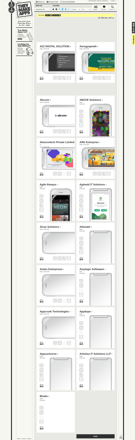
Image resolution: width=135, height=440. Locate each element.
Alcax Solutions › (50, 226)
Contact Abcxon (69, 131)
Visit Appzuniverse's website (41, 370)
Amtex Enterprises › (52, 269)
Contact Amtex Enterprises (69, 300)
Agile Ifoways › (49, 184)
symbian (68, 9)
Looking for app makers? (25, 49)
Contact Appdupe (81, 337)
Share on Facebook (133, 25)
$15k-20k (55, 15)
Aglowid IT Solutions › (93, 184)
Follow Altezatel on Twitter (81, 248)
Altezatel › (86, 226)
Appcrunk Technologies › (55, 311)
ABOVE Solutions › (91, 99)
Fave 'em (55, 78)
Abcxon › (45, 99)
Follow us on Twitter (40, 2)
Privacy (23, 439)
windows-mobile (65, 9)
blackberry (59, 9)
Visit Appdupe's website (81, 328)
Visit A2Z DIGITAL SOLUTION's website (59, 78)
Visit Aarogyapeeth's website (99, 78)
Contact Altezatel (81, 252)
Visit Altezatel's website (81, 243)
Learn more (27, 25)
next (95, 436)
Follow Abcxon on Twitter (64, 131)
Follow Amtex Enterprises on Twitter (64, 300)
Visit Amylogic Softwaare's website (81, 285)
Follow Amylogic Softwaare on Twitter (81, 290)
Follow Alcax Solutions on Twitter (64, 258)
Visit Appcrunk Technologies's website (59, 343)
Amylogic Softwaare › (93, 269)
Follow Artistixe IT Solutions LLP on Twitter (81, 375)
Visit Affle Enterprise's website (99, 173)
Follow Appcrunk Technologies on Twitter (64, 343)
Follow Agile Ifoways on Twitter (41, 205)
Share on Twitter (133, 24)
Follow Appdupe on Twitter (81, 332)
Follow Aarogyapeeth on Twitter (104, 78)
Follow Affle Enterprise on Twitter (104, 173)
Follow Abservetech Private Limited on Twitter (64, 173)
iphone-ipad (53, 9)
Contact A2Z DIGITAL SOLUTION (69, 78)
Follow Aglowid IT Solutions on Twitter (81, 205)
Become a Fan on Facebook (52, 2)
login (113, 1)
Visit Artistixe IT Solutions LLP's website (81, 370)
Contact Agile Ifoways (41, 210)
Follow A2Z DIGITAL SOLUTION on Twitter (64, 78)
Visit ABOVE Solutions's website (81, 116)
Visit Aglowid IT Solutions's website (81, 201)
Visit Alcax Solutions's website (59, 258)
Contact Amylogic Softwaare (81, 294)
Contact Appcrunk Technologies (69, 343)
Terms (18, 439)
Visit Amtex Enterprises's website (59, 300)
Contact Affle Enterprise (108, 173)
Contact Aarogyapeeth (108, 78)
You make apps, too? (25, 34)
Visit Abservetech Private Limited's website (59, 173)
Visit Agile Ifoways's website (41, 201)
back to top (121, 437)
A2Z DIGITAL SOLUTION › (55, 46)
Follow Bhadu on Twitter (41, 417)
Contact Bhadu (41, 421)
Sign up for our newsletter (67, 2)
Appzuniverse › (49, 353)
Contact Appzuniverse (41, 379)
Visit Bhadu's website (41, 412)
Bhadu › (44, 396)
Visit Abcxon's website (59, 131)
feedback (133, 39)
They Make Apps (22, 10)
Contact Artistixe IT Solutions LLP (81, 379)
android (56, 9)
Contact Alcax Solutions (69, 258)
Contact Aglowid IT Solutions (81, 210)
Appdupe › (86, 311)
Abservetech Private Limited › (57, 143)
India (47, 15)
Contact (29, 439)
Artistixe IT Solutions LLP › (96, 353)
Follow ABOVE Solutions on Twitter (81, 121)
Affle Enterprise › (90, 142)
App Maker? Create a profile (98, 1)
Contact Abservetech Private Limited (69, 173)
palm (62, 9)
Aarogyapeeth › (89, 46)
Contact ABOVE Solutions (81, 125)
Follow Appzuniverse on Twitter (41, 375)
